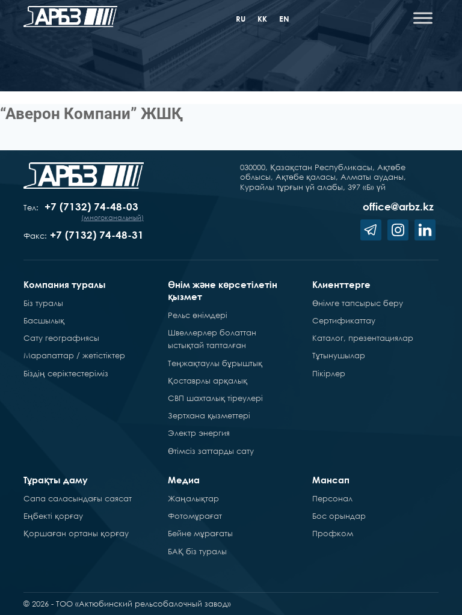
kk (262, 18)
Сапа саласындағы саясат (77, 498)
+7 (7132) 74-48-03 (91, 206)
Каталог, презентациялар (362, 338)
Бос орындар (339, 516)
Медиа (184, 479)
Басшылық (43, 320)
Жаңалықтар (193, 498)
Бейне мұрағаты (200, 533)
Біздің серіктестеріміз (65, 373)
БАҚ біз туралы (197, 551)
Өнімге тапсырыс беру (357, 303)
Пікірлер (328, 373)
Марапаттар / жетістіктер (74, 355)
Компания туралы (64, 284)
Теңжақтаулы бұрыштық (215, 363)
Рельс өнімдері (197, 315)
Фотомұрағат (195, 516)
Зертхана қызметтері (209, 415)
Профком (332, 533)
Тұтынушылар (338, 355)
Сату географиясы (61, 338)
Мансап (331, 479)
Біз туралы (43, 303)
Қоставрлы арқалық (207, 380)
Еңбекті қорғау (53, 516)
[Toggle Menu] (423, 17)
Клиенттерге (341, 284)
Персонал (332, 498)
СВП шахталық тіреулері (215, 398)
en (284, 18)
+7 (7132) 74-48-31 (97, 234)
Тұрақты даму (55, 479)
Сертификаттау (343, 320)
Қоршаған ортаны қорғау (76, 533)
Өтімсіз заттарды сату (211, 451)
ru (240, 18)
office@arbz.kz (398, 206)
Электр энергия (199, 433)
